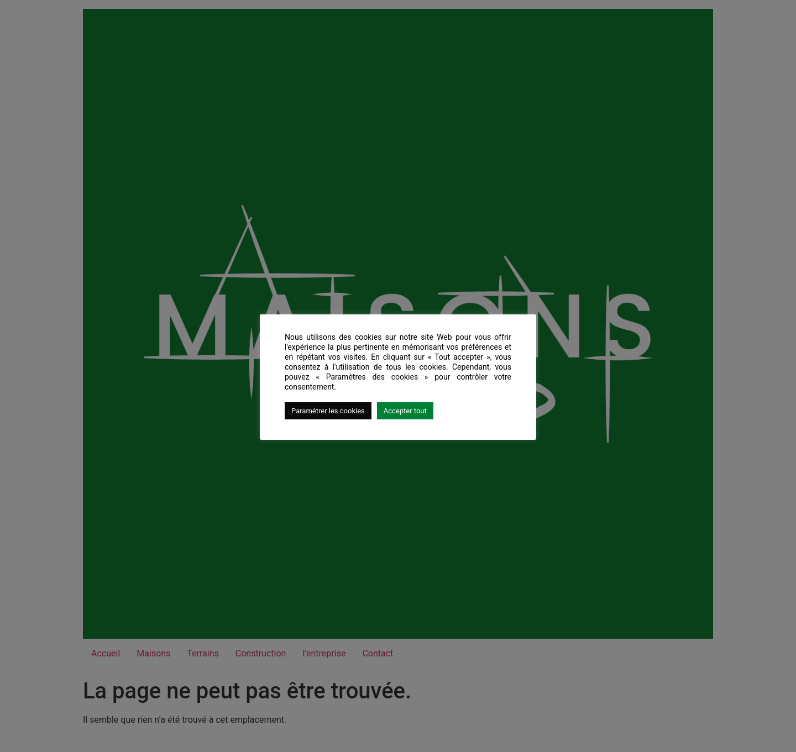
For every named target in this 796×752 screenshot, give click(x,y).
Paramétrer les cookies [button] (328, 411)
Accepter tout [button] (405, 411)
